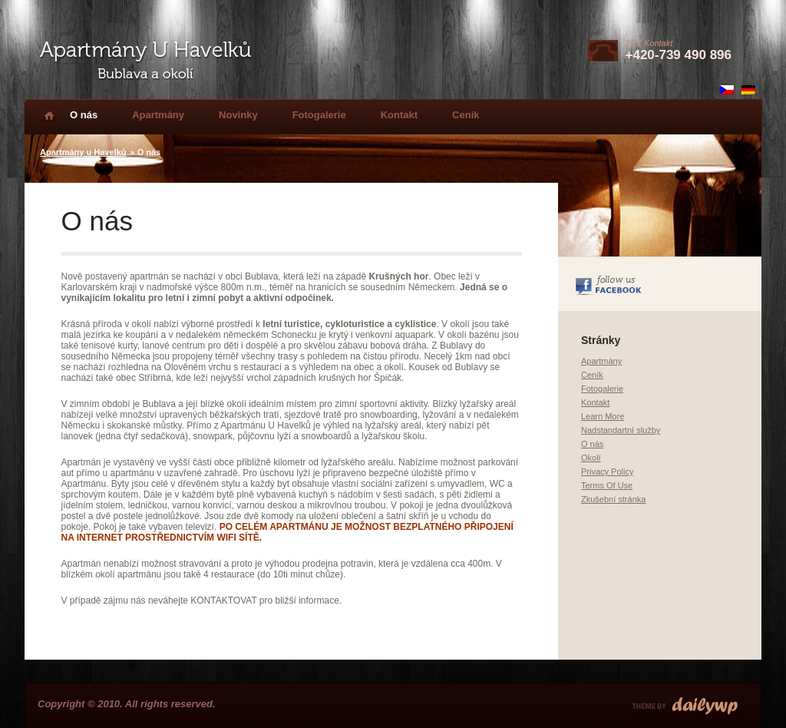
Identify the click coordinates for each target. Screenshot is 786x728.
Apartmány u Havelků (83, 152)
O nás (83, 115)
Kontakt (399, 115)
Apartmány (158, 115)
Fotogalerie (319, 115)
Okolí (591, 457)
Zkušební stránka (613, 499)
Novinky (238, 115)
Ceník (465, 115)
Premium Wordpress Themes (685, 706)
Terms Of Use (606, 485)
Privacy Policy (607, 471)
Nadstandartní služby (620, 430)
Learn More (602, 416)
